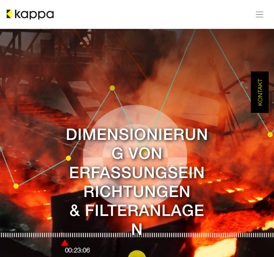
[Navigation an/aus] (260, 14)
